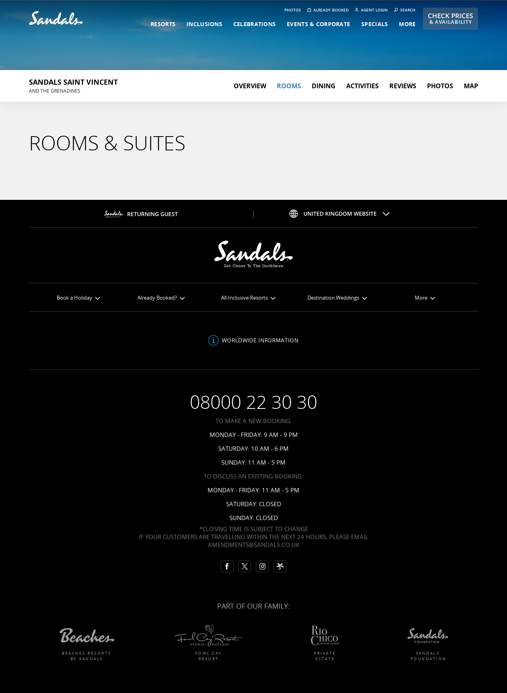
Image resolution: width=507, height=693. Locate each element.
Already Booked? (161, 298)
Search (405, 10)
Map (471, 86)
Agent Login (371, 10)
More (425, 298)
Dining (323, 86)
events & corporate (318, 24)
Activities (362, 86)
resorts (163, 24)
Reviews (402, 86)
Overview (250, 86)
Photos (292, 10)
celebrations (254, 24)
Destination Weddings (337, 298)
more (407, 24)
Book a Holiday (78, 298)
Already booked (328, 10)
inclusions (204, 24)
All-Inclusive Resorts (248, 298)
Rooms (289, 86)
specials (374, 24)
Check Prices (450, 18)
